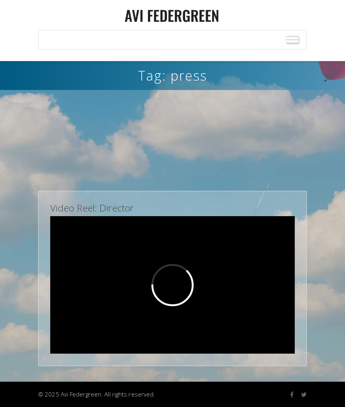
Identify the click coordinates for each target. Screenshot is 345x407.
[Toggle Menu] (292, 40)
